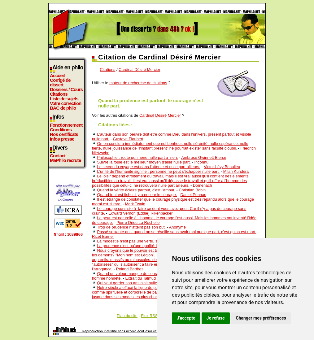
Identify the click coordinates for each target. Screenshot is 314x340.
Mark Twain (135, 204)
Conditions (61, 129)
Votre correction (65, 103)
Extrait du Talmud (140, 278)
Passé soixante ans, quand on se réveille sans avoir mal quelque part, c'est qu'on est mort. (176, 231)
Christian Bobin (192, 190)
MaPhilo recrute (65, 160)
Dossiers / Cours (66, 89)
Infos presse (62, 139)
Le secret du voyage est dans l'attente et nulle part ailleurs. (148, 166)
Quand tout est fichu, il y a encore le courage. (137, 194)
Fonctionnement (66, 125)
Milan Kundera (236, 171)
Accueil (57, 75)
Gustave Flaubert (128, 139)
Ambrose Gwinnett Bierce (203, 157)
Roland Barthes (129, 269)
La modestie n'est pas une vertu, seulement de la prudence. (149, 241)
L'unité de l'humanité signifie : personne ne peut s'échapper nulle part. (158, 171)
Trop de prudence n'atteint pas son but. (131, 227)
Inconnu (201, 162)
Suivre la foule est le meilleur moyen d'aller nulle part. (144, 162)
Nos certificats (64, 134)
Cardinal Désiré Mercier (139, 69)
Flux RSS (149, 315)
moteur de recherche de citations (138, 83)
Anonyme (177, 227)
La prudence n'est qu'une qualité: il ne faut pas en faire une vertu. (154, 245)
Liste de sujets (64, 98)
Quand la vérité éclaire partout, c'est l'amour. (136, 190)
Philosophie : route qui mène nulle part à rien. (137, 157)
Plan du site (127, 315)
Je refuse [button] (216, 318)
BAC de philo (63, 108)
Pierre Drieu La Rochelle (137, 222)
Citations (59, 94)
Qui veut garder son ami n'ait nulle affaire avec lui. (141, 283)
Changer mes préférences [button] (261, 318)
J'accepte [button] (186, 318)
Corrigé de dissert (60, 82)
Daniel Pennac (193, 194)
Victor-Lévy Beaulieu (222, 166)
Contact (57, 155)
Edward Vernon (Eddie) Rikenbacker (140, 213)
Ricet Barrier (103, 236)
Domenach (202, 185)
